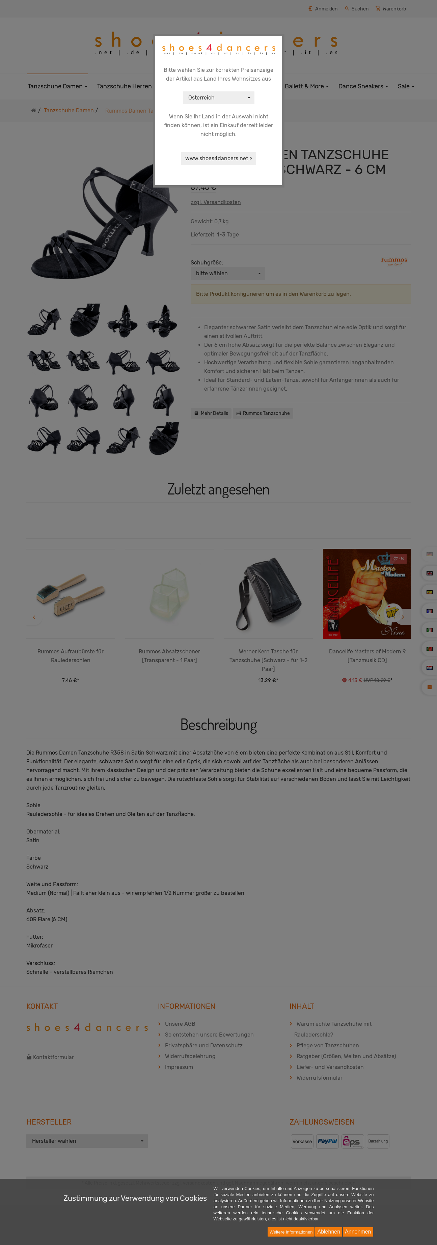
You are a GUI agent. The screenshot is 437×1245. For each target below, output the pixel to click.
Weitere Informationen (291, 1232)
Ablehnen (328, 1232)
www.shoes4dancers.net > (218, 158)
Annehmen (358, 1232)
